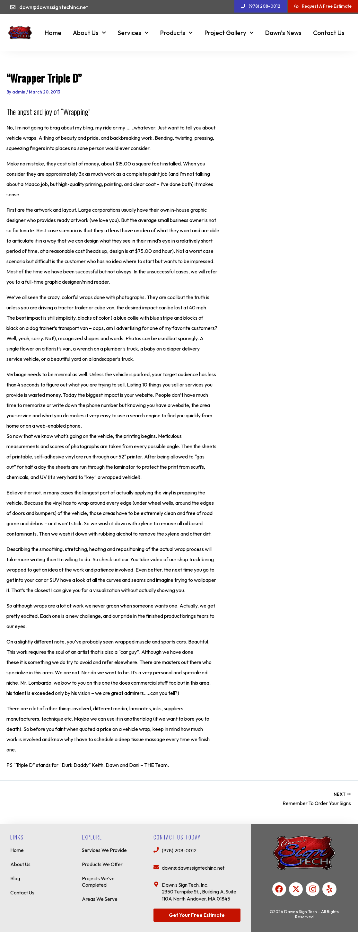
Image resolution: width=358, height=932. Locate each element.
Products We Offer (103, 862)
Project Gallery (229, 32)
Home (53, 33)
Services (133, 32)
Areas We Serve (100, 896)
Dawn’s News (283, 33)
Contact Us (329, 33)
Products (176, 32)
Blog (15, 876)
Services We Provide (104, 848)
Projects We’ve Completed (99, 879)
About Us (89, 32)
